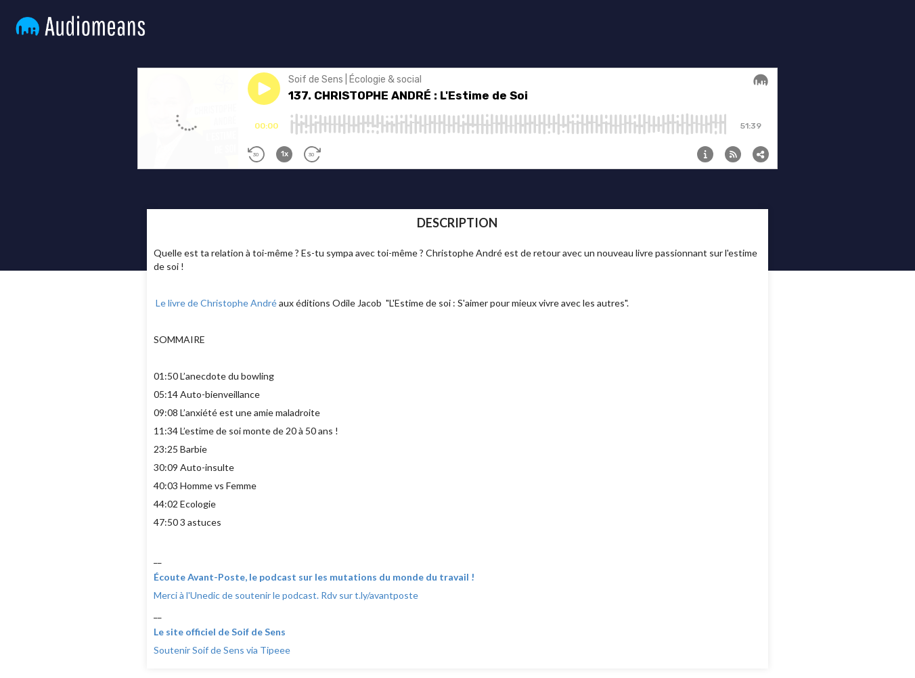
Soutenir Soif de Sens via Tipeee (222, 650)
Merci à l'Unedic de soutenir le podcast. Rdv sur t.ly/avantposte (286, 595)
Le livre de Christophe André (215, 303)
